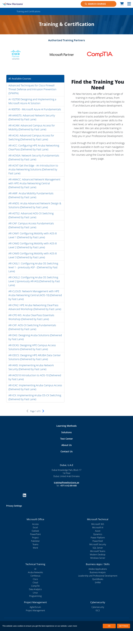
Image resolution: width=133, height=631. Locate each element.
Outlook (35, 530)
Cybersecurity (97, 607)
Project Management (35, 610)
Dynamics (97, 534)
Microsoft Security (97, 544)
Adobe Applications (98, 569)
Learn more (72, 626)
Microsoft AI (97, 527)
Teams (35, 544)
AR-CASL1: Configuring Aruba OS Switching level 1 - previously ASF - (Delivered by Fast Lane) (33, 267)
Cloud (35, 582)
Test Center (66, 438)
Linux (35, 592)
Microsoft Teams (97, 551)
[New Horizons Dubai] (16, 4)
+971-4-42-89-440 (68, 485)
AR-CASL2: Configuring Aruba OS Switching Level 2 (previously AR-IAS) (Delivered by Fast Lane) (34, 281)
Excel (35, 527)
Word (35, 547)
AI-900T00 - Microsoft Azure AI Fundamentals (34, 109)
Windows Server (97, 557)
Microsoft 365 (97, 524)
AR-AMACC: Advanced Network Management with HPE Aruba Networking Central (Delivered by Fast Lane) (34, 183)
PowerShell (97, 541)
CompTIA (35, 585)
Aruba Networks (35, 572)
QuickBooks (97, 579)
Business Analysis (98, 572)
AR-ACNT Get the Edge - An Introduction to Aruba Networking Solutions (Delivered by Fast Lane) (33, 169)
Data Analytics (35, 589)
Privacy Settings (14, 505)
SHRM (98, 582)
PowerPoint (35, 534)
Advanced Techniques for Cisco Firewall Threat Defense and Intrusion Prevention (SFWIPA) (32, 89)
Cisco (35, 579)
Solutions (66, 432)
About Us (66, 445)
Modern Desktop (97, 554)
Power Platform (98, 537)
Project (35, 537)
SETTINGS (123, 626)
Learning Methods (66, 425)
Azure (97, 530)
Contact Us (67, 451)
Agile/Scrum (35, 607)
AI (35, 569)
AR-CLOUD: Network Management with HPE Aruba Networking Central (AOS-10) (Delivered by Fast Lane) (35, 295)
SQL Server (98, 547)
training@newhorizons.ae (66, 482)
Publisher (35, 541)
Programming (35, 596)
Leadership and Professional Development (97, 575)
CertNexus (35, 575)
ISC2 (98, 610)
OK (109, 626)
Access (35, 524)
